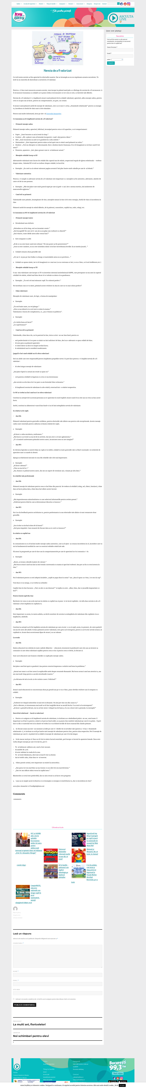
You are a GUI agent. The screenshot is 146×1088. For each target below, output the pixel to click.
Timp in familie (52, 4)
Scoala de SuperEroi (30, 4)
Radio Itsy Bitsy (17, 912)
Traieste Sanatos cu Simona (21, 1075)
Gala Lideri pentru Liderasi (80, 1064)
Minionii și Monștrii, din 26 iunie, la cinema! (92, 851)
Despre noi (97, 4)
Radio (19, 4)
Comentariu (18, 943)
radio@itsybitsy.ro (78, 1077)
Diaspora (89, 4)
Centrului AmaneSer (53, 114)
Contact (104, 4)
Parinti (42, 4)
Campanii (63, 4)
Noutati (71, 4)
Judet (109, 59)
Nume (16, 971)
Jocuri (45, 1072)
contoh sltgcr (21, 865)
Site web (16, 989)
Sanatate (20, 917)
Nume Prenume (112, 47)
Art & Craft (46, 1074)
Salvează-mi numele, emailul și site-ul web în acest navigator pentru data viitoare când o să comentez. (46, 999)
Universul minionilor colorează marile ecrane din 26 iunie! (64, 854)
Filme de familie (47, 1079)
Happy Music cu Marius (20, 1078)
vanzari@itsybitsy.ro (79, 1079)
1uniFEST (75, 1066)
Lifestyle (15, 917)
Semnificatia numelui (49, 1077)
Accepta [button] (122, 1085)
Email (16, 980)
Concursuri (80, 4)
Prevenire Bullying (78, 1069)
